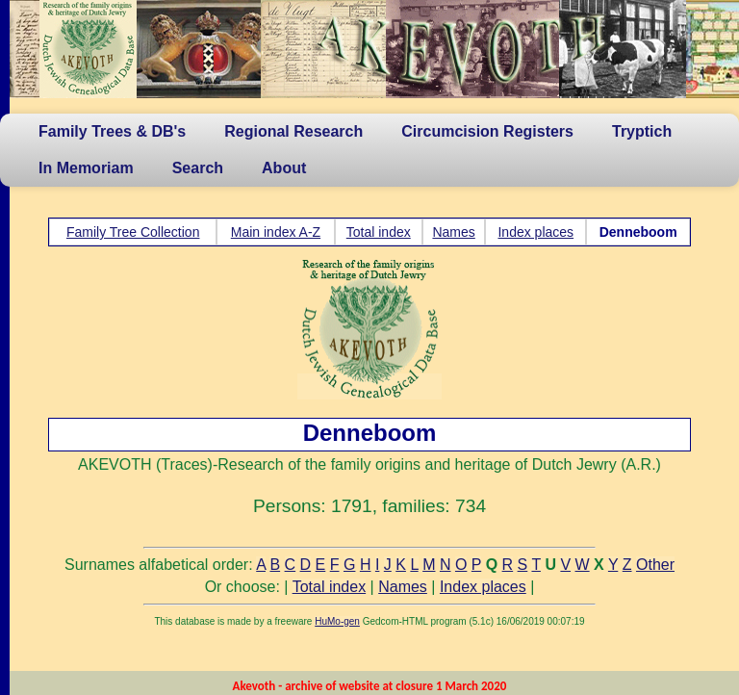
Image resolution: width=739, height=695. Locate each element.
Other (655, 564)
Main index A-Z (275, 232)
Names (453, 232)
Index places (535, 232)
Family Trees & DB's (112, 131)
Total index (378, 232)
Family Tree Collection (133, 232)
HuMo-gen (337, 621)
